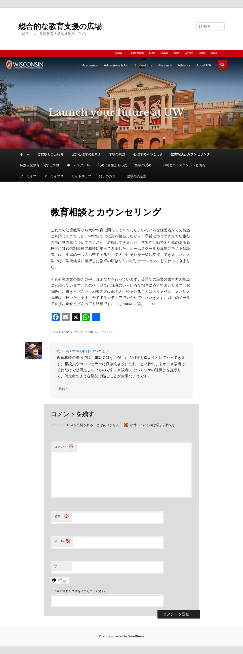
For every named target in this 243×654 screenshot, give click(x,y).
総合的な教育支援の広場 (60, 26)
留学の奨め (145, 165)
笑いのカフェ (109, 176)
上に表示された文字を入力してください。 (79, 591)
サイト (59, 566)
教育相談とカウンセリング (190, 154)
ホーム (25, 154)
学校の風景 (117, 154)
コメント (64, 447)
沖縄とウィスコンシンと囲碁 (184, 165)
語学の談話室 (136, 176)
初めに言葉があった (112, 165)
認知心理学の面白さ (86, 154)
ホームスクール (78, 165)
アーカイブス (54, 176)
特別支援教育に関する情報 (39, 165)
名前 (61, 516)
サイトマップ (81, 176)
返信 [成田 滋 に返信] (63, 388)
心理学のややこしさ (148, 154)
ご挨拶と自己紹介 (50, 154)
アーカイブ (28, 176)
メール (62, 541)
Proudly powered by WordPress (121, 636)
